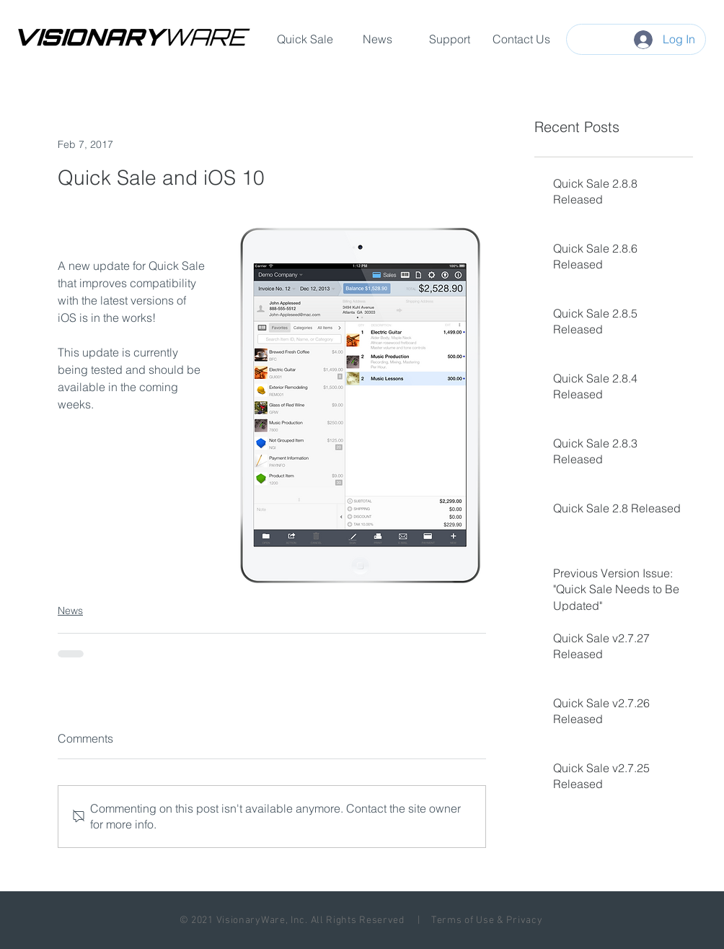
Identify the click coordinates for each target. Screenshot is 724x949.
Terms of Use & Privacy (486, 920)
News (70, 610)
